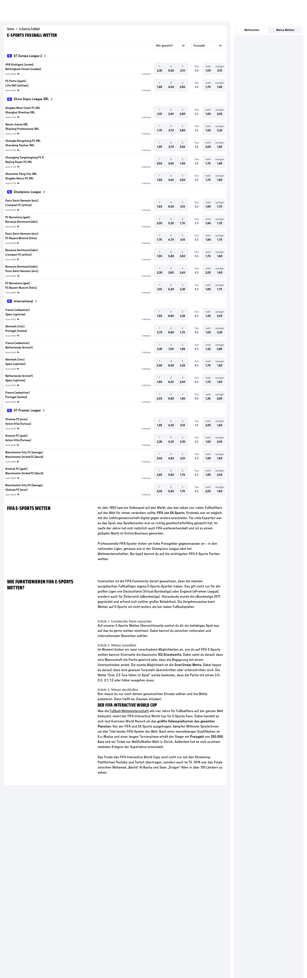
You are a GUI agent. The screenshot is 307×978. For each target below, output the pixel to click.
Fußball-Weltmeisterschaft (129, 711)
